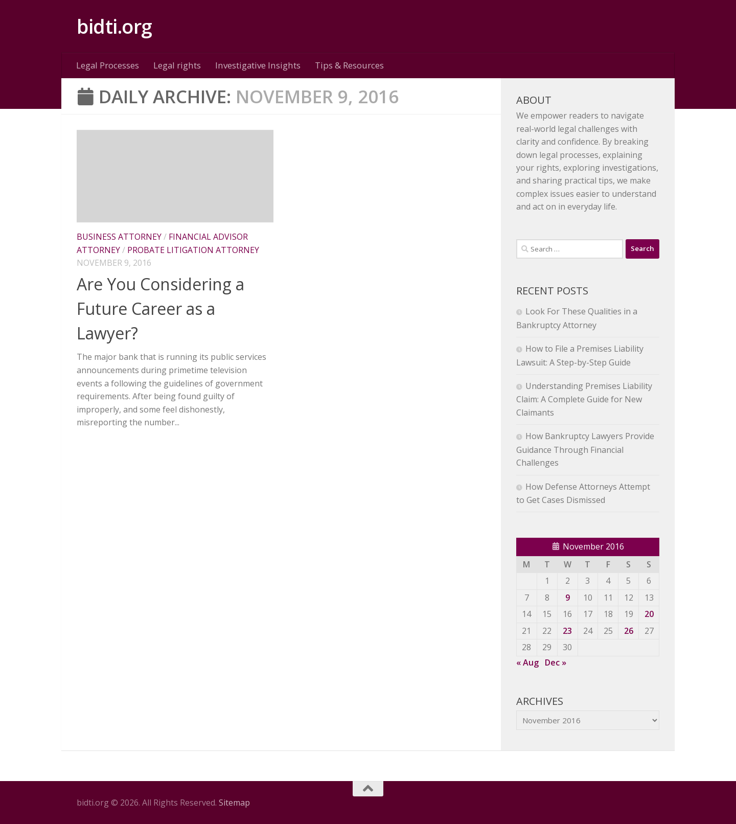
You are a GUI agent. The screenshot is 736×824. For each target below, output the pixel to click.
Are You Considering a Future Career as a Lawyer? (160, 308)
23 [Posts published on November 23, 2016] (567, 630)
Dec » (555, 662)
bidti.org (114, 26)
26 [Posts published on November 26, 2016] (628, 630)
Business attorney (119, 236)
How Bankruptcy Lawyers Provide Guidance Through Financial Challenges (585, 449)
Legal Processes (107, 65)
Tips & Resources (349, 65)
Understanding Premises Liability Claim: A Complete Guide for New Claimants (584, 399)
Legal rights (177, 65)
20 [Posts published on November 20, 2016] (649, 614)
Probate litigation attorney (193, 250)
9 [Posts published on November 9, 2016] (567, 597)
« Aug (527, 662)
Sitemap (234, 802)
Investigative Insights (258, 65)
